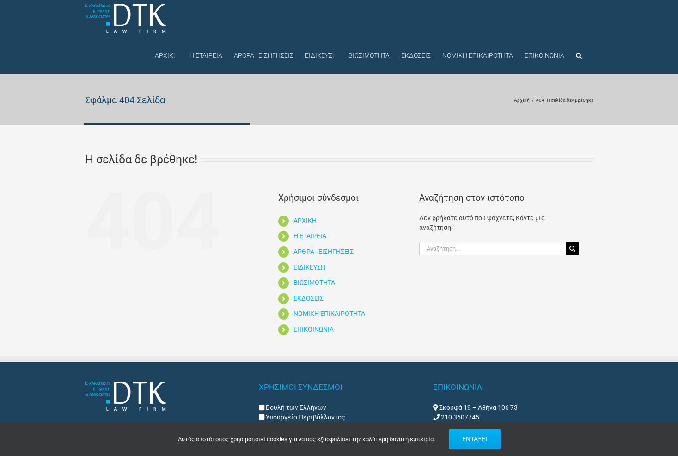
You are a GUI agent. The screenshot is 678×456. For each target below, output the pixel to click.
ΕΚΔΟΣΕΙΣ (308, 298)
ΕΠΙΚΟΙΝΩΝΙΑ (313, 329)
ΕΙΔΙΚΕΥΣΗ (309, 267)
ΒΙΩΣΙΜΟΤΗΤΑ (314, 282)
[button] (579, 54)
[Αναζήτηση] (572, 248)
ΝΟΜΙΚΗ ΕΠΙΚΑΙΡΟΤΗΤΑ (329, 313)
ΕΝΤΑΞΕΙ (474, 439)
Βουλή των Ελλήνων (296, 407)
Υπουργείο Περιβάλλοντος (304, 417)
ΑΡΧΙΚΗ (305, 220)
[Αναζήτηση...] (492, 248)
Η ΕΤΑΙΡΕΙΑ (309, 236)
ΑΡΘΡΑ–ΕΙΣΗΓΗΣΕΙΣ (323, 251)
